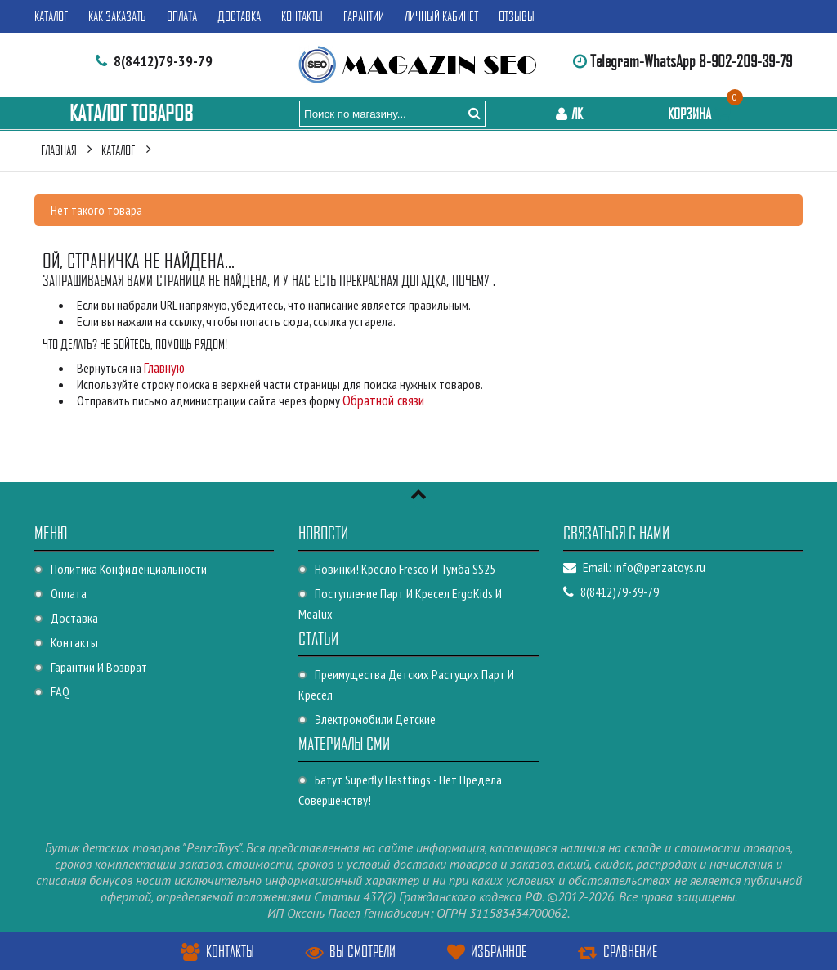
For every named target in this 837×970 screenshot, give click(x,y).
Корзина (701, 113)
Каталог (51, 16)
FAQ (60, 691)
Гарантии (363, 16)
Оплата (182, 16)
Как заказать (117, 16)
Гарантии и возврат (99, 667)
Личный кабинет (441, 16)
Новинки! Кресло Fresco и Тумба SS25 (405, 569)
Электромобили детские (375, 719)
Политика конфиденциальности (129, 569)
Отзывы (517, 16)
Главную (164, 367)
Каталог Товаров (131, 113)
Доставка (239, 16)
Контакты (302, 16)
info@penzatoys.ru (659, 567)
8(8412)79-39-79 (163, 60)
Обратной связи (383, 400)
